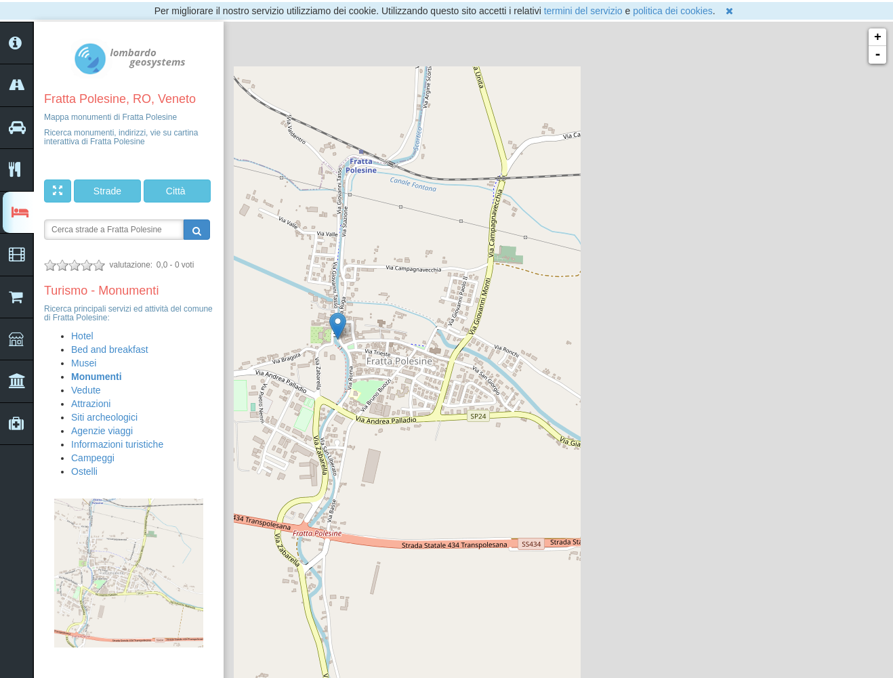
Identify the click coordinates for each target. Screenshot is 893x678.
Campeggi (93, 457)
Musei (83, 363)
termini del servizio (583, 10)
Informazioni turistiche (117, 444)
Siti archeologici (104, 417)
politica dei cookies (673, 10)
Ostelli (84, 471)
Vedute (86, 390)
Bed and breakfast (109, 349)
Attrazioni (90, 403)
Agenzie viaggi (102, 430)
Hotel (82, 336)
